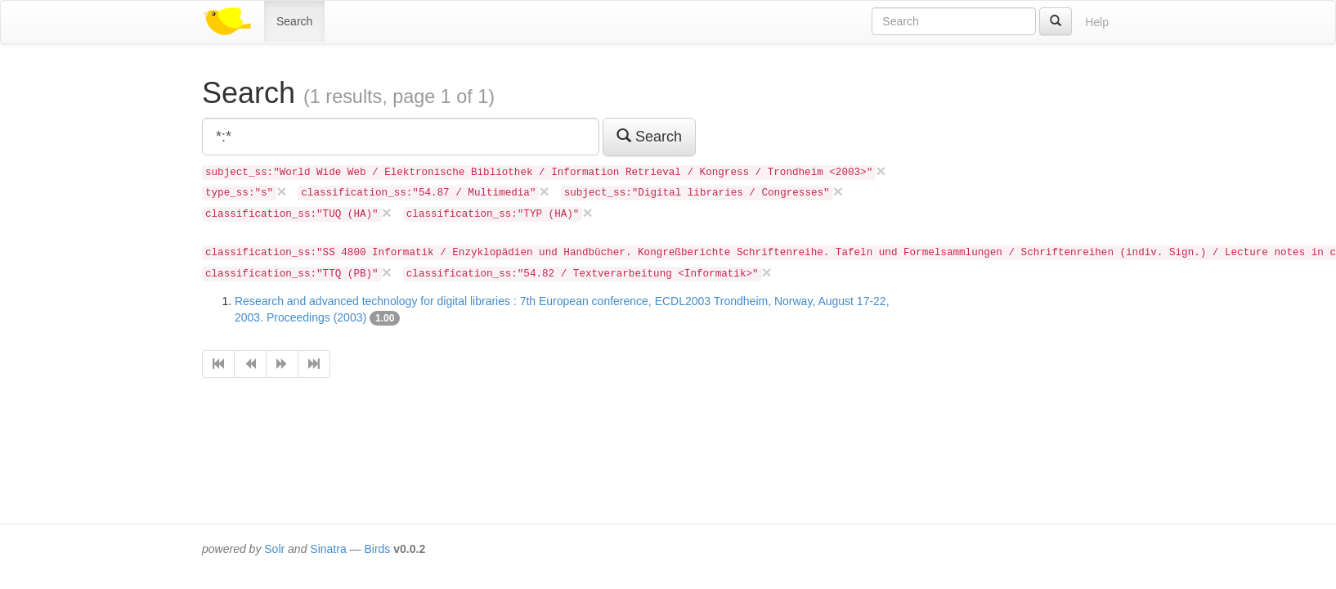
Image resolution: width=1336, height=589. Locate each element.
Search (294, 21)
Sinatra (328, 548)
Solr (274, 548)
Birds (377, 548)
